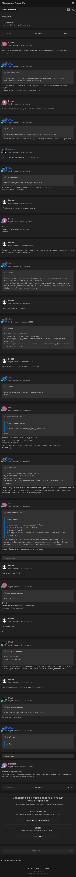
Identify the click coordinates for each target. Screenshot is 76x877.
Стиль (37, 868)
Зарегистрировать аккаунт (38, 820)
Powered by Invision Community (38, 873)
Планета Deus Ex (13, 3)
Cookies (46, 868)
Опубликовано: (20, 45)
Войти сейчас (38, 836)
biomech (12, 764)
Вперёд (67, 33)
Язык (29, 868)
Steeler (10, 23)
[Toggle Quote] (5, 73)
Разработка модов (23, 25)
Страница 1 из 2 (37, 33)
